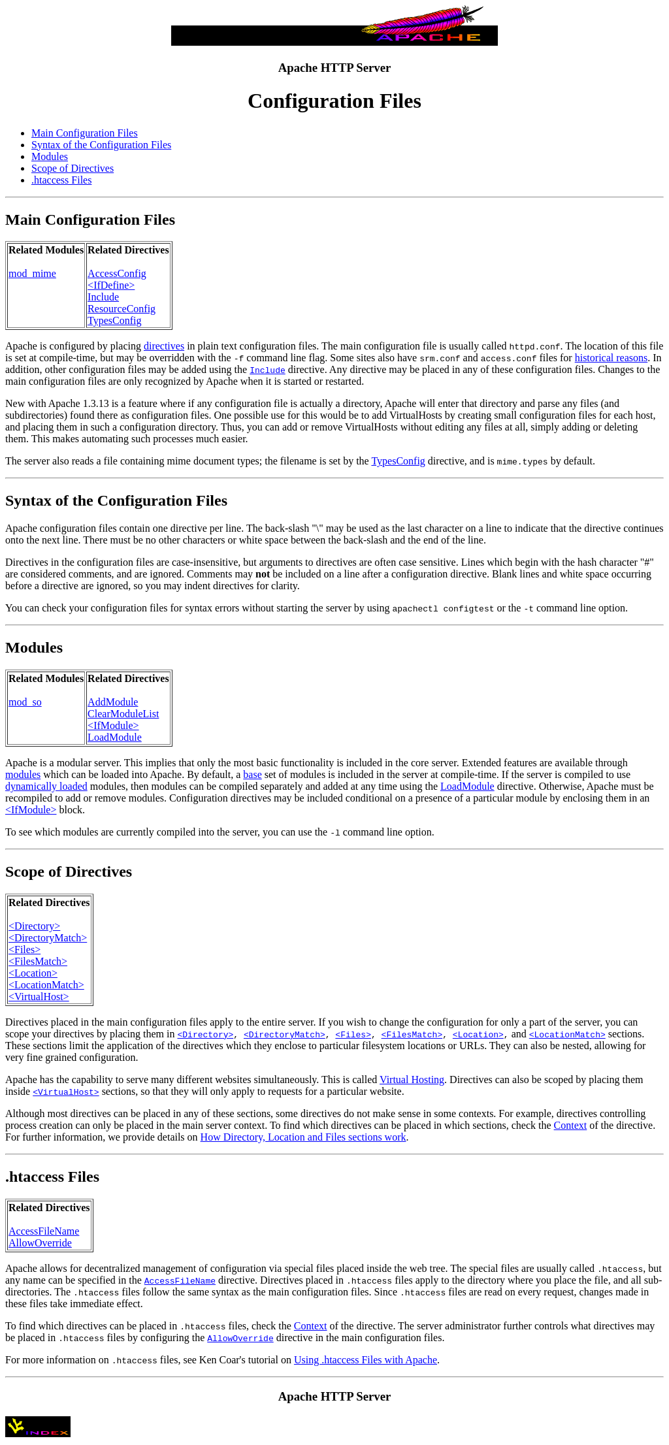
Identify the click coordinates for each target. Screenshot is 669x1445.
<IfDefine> (111, 285)
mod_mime (32, 273)
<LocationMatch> (46, 984)
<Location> (32, 973)
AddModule (113, 701)
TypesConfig (114, 320)
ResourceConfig (121, 308)
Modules (49, 156)
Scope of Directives (72, 168)
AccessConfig (117, 273)
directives (164, 345)
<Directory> (34, 926)
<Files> (24, 949)
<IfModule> (113, 725)
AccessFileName (43, 1231)
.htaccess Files (61, 180)
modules (23, 774)
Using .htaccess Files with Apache (365, 1359)
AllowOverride (40, 1242)
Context (570, 1125)
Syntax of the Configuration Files (101, 144)
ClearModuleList (123, 713)
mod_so (25, 701)
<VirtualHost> (38, 996)
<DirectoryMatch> (47, 937)
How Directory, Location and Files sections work (303, 1137)
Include (103, 296)
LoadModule (115, 737)
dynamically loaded (46, 786)
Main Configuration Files (84, 132)
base (252, 774)
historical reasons (611, 357)
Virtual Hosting (412, 1079)
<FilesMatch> (37, 961)
